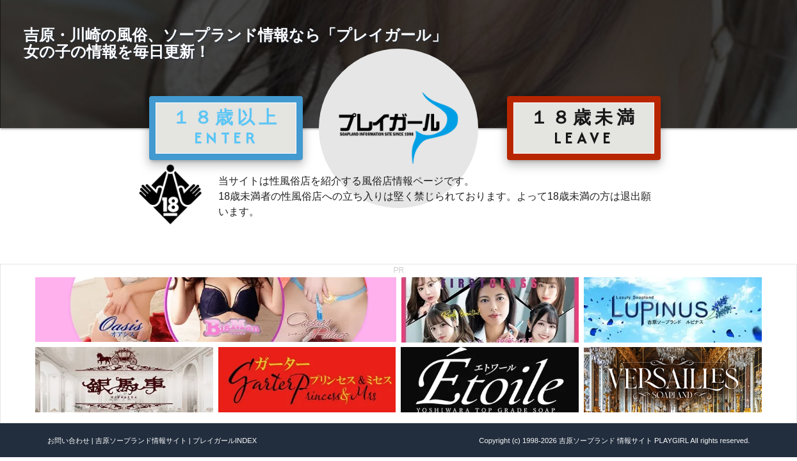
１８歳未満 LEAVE (584, 127)
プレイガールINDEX (225, 440)
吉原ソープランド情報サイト (141, 440)
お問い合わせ (68, 440)
